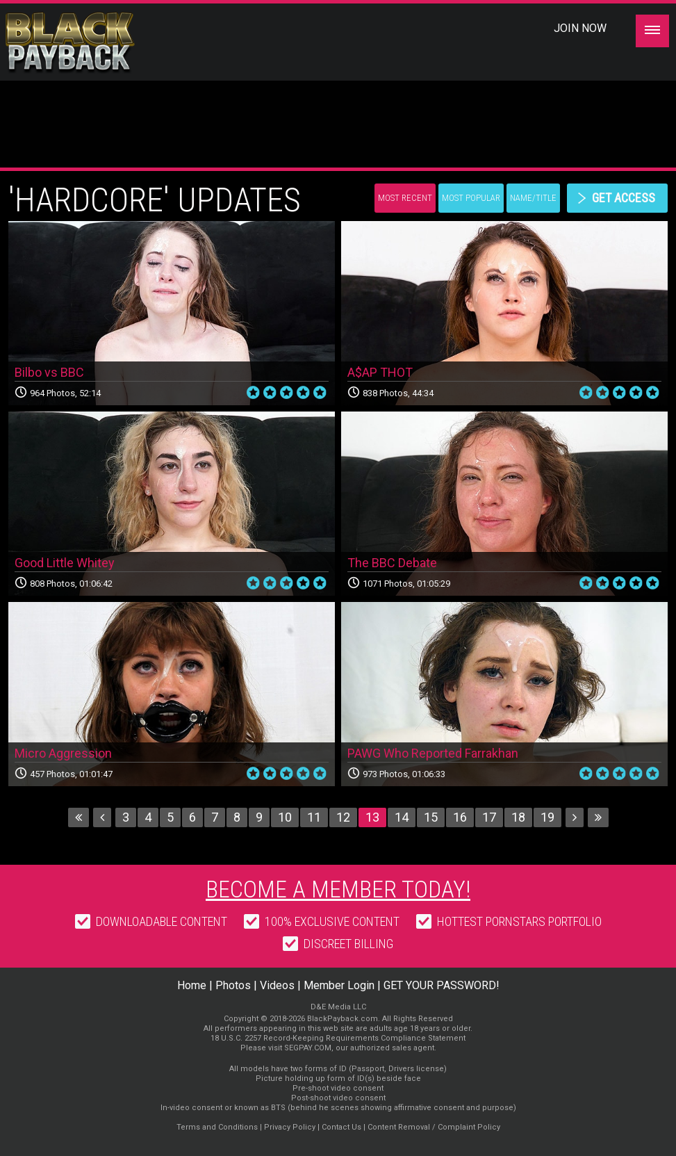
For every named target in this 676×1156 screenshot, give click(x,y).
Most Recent (405, 198)
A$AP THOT (380, 372)
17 (489, 817)
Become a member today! (338, 889)
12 (343, 817)
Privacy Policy (289, 1127)
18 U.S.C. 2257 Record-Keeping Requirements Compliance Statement (338, 1038)
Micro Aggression (63, 753)
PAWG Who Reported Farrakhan (432, 753)
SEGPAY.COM (307, 1047)
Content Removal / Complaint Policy (434, 1127)
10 (285, 817)
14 (402, 817)
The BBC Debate (392, 562)
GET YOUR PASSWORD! (442, 985)
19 (547, 817)
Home (191, 985)
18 (518, 817)
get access (623, 197)
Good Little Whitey (65, 562)
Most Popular (471, 198)
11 (314, 817)
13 (372, 817)
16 (460, 817)
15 (431, 817)
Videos (277, 985)
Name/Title (533, 198)
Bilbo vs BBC (49, 372)
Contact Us (341, 1127)
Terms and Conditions (217, 1127)
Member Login (339, 985)
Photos (233, 985)
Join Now (580, 28)
